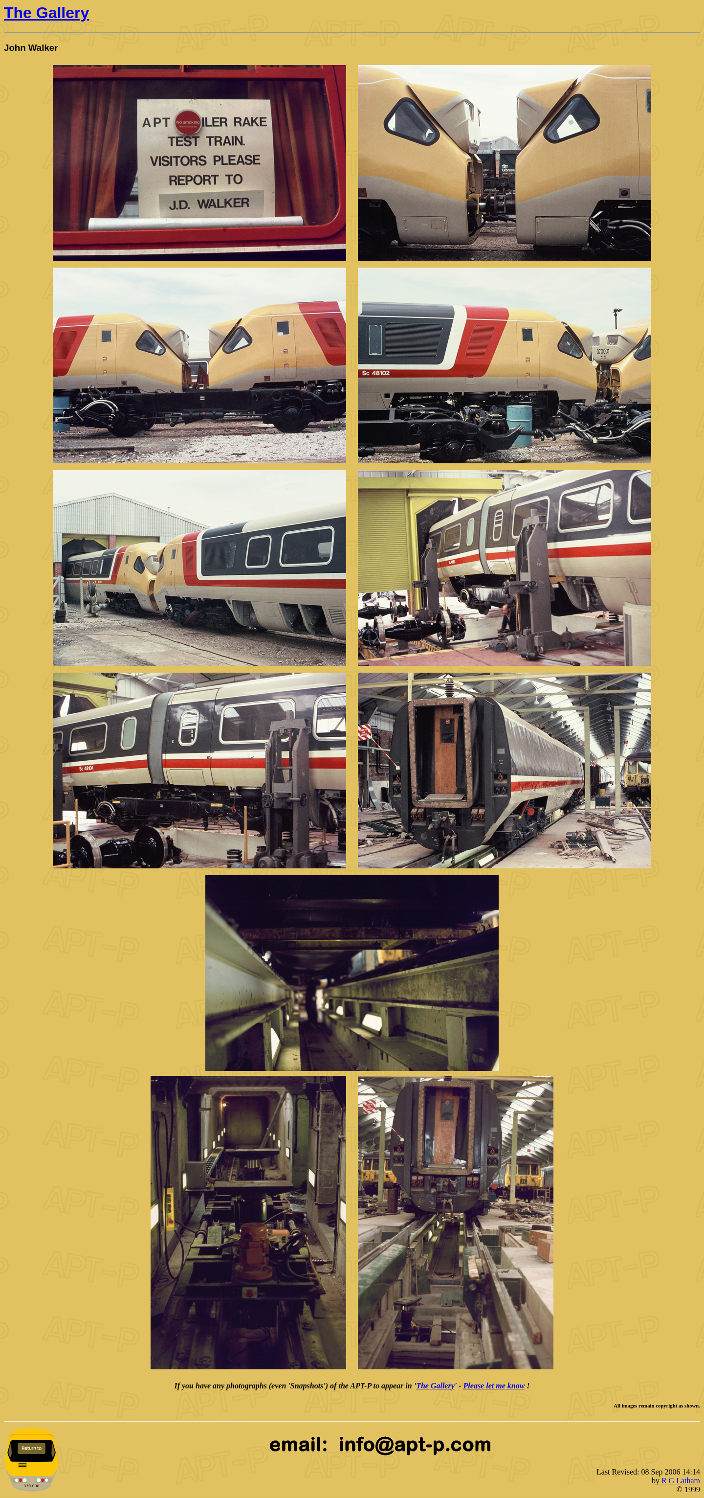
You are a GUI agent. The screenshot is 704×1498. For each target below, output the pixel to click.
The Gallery (46, 13)
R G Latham (680, 1480)
